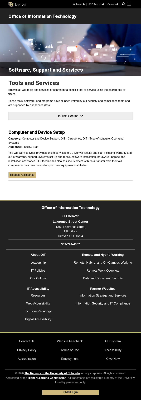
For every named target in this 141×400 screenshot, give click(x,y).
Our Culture (38, 278)
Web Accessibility (38, 303)
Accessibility (112, 350)
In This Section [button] (70, 116)
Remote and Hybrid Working (103, 254)
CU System (113, 341)
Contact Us (26, 341)
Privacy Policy (26, 350)
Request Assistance (22, 174)
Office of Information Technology (42, 16)
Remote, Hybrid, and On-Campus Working (103, 262)
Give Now (113, 358)
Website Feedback (70, 341)
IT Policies (38, 270)
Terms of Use (70, 350)
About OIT (38, 254)
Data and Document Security (103, 278)
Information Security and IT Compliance (103, 303)
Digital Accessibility (38, 319)
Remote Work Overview (102, 270)
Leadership (38, 262)
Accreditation (27, 358)
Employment (70, 358)
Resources (38, 295)
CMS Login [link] (70, 392)
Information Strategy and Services (102, 295)
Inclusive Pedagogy (38, 311)
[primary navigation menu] (129, 4)
